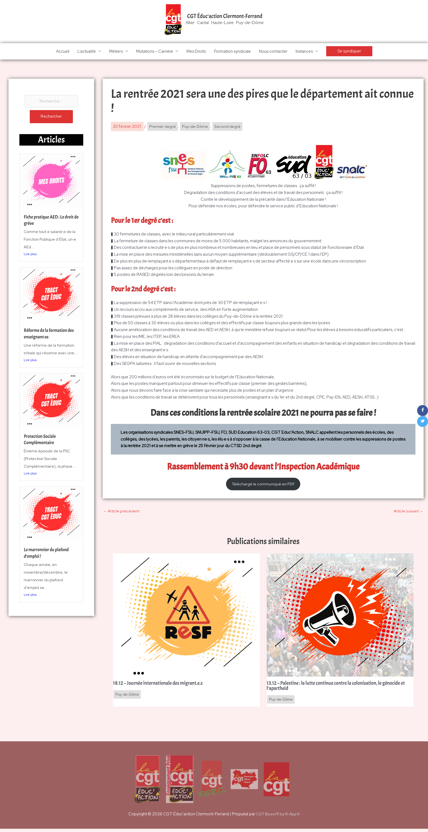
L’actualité (87, 52)
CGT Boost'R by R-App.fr (278, 817)
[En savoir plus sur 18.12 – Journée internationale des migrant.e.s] (186, 617)
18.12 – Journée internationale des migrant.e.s (161, 686)
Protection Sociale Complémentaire (41, 441)
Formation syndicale (232, 52)
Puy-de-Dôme (195, 127)
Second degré (229, 127)
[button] (349, 52)
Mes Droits (196, 52)
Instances (304, 52)
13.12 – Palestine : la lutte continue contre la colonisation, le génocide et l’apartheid (339, 688)
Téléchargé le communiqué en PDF (263, 485)
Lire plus (30, 256)
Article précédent (121, 513)
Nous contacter (273, 52)
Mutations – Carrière (154, 52)
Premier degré (162, 127)
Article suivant (408, 513)
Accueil (62, 52)
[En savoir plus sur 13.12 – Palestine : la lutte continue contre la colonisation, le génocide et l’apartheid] (340, 617)
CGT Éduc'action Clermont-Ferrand (225, 16)
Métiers (116, 52)
